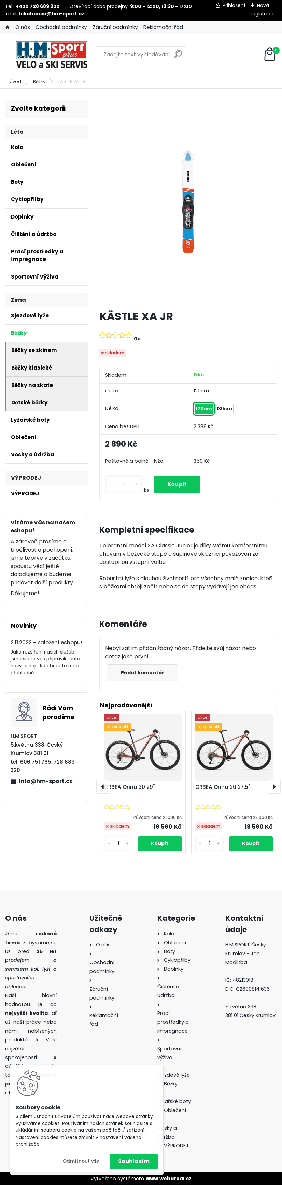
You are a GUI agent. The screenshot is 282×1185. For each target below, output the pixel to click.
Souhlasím (134, 1161)
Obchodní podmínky (61, 27)
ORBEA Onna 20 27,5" (222, 787)
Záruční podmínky (115, 27)
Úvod (15, 81)
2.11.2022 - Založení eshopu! (46, 642)
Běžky (39, 81)
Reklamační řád (163, 27)
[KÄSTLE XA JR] (188, 202)
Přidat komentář (142, 672)
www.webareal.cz (169, 1178)
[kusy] (124, 484)
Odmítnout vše (81, 1161)
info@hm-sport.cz (45, 781)
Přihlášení (234, 5)
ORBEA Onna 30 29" (129, 787)
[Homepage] (7, 27)
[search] (178, 56)
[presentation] (103, 787)
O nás (22, 27)
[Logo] (52, 55)
